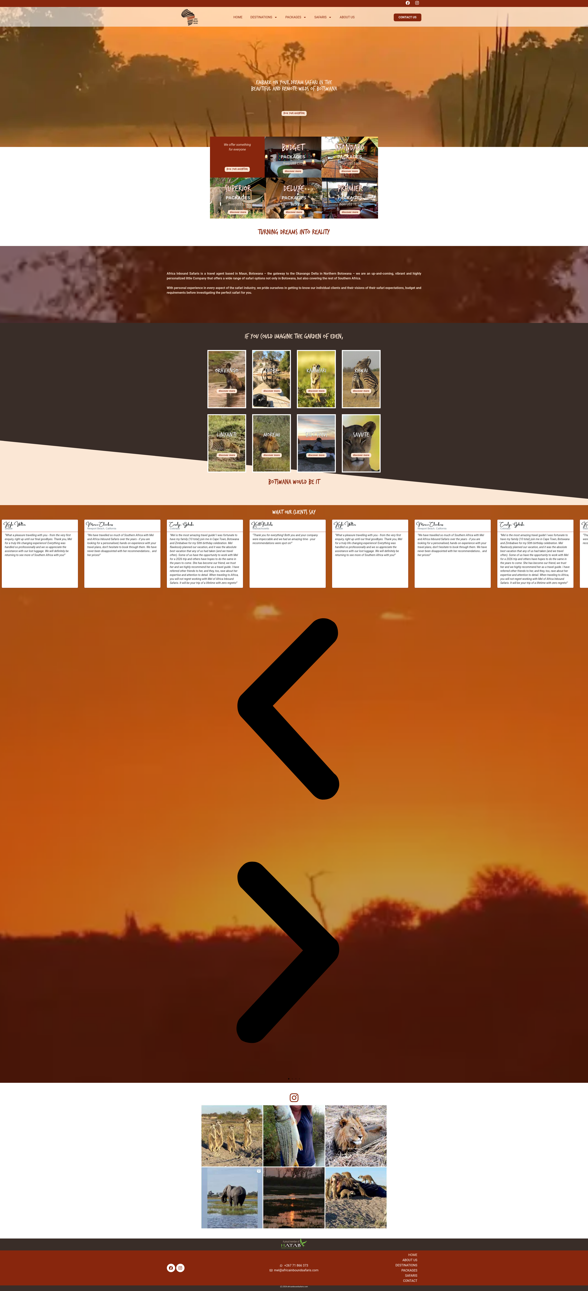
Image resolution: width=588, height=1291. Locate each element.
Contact (410, 1281)
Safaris (411, 1275)
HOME (237, 17)
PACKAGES (295, 17)
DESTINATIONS (263, 17)
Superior (238, 188)
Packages (409, 1270)
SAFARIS (323, 17)
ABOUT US (347, 17)
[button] (407, 17)
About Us (409, 1260)
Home (412, 1255)
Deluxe (293, 188)
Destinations (406, 1265)
